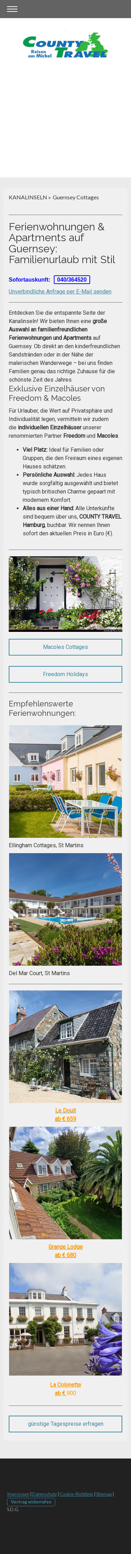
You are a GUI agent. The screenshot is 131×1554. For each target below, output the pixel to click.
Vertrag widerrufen (31, 1502)
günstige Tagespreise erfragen (65, 1424)
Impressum (18, 1494)
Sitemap (104, 1494)
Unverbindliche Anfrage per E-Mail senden (60, 291)
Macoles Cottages (65, 647)
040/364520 (72, 280)
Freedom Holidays (65, 674)
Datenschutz (44, 1494)
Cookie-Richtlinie (76, 1494)
